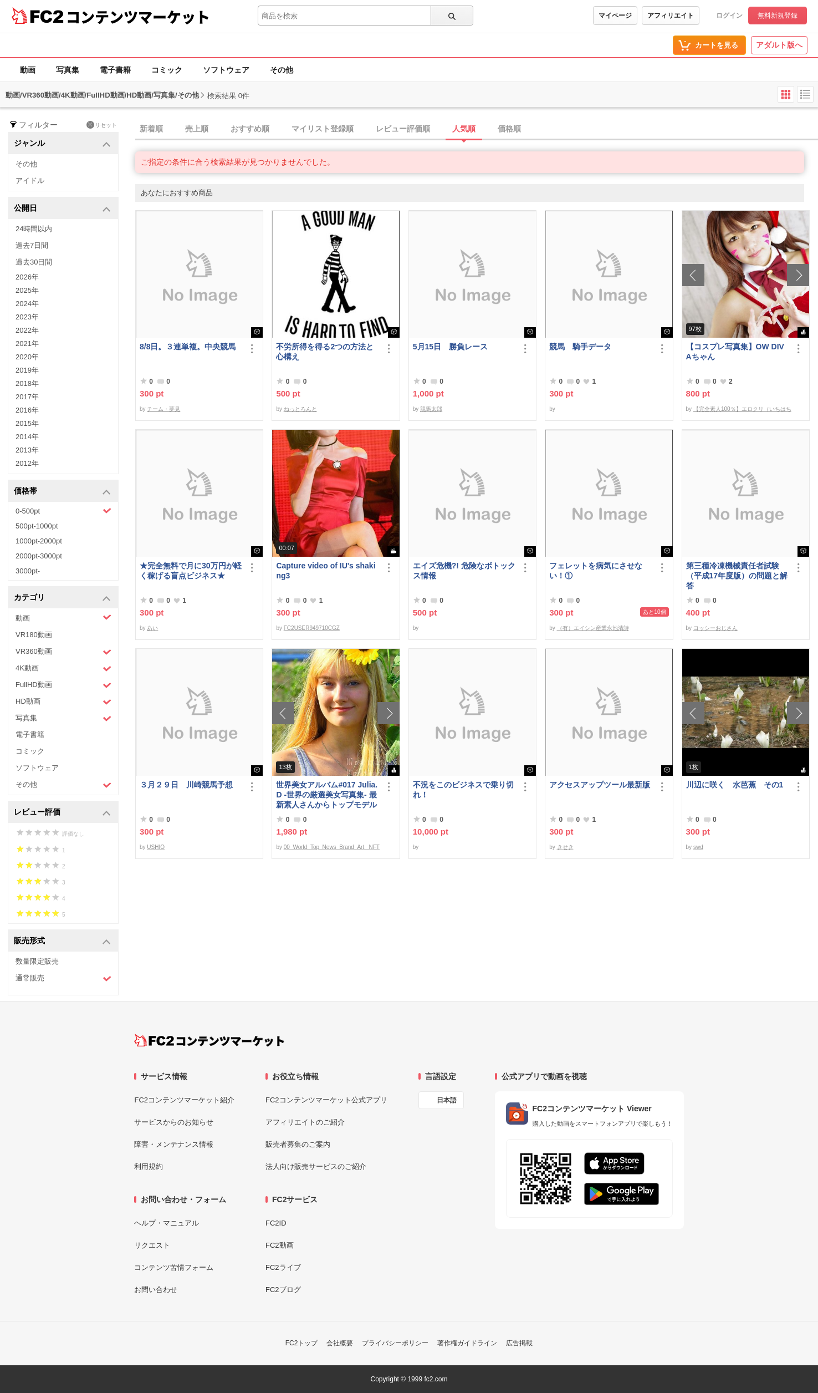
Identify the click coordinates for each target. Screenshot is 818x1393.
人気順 (464, 128)
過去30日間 (34, 262)
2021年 (27, 343)
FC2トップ (301, 1343)
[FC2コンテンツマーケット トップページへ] (209, 1040)
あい (152, 628)
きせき (565, 847)
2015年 (27, 423)
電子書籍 (115, 69)
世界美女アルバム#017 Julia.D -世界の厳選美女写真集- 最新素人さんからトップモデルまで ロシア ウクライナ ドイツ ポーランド (326, 795)
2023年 (27, 317)
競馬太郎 (431, 409)
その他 (281, 69)
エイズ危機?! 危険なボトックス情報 (464, 570)
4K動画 (63, 668)
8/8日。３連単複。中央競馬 (188, 346)
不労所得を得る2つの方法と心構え (325, 351)
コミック (166, 69)
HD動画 (63, 701)
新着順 (151, 128)
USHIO (156, 847)
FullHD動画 (63, 685)
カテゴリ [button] (62, 598)
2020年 (27, 357)
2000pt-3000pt (39, 556)
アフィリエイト (670, 15)
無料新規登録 (777, 15)
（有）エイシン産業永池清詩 (593, 628)
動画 (27, 69)
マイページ (615, 15)
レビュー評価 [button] (62, 812)
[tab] (476, 129)
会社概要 (339, 1343)
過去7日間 (32, 245)
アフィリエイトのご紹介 (305, 1122)
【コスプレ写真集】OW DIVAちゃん (735, 351)
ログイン (729, 15)
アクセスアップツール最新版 (599, 784)
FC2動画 (279, 1245)
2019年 (27, 370)
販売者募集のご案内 (297, 1144)
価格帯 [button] (62, 491)
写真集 (67, 69)
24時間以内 (34, 229)
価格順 (509, 128)
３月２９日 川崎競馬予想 (186, 784)
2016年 (27, 410)
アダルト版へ (779, 44)
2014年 (27, 437)
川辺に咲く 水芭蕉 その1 (735, 784)
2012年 (27, 463)
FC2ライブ (283, 1267)
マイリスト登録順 (323, 128)
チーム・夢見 (163, 409)
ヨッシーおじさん (715, 628)
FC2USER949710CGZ (312, 628)
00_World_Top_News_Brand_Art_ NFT (332, 847)
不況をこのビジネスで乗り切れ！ (463, 789)
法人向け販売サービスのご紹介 (315, 1166)
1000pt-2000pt (39, 541)
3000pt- (28, 571)
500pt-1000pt (37, 526)
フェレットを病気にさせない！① (595, 570)
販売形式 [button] (62, 941)
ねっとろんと (300, 409)
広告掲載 (519, 1343)
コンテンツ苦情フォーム (173, 1267)
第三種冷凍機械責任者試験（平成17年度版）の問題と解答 (737, 575)
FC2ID (276, 1223)
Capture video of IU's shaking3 (325, 570)
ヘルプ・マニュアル (166, 1223)
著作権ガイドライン (467, 1343)
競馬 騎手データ (580, 346)
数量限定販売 (37, 961)
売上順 (196, 128)
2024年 (27, 303)
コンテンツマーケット (138, 16)
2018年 (27, 383)
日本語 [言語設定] (447, 1100)
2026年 (27, 277)
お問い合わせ (155, 1289)
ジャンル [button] (62, 144)
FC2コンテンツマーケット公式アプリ (326, 1100)
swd (698, 847)
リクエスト (152, 1245)
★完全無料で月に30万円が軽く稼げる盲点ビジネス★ (191, 570)
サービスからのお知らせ (173, 1122)
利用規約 (148, 1166)
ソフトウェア (226, 69)
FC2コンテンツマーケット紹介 (184, 1100)
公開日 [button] (62, 209)
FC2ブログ (283, 1289)
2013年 (27, 450)
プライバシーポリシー (395, 1343)
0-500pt (63, 510)
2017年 (27, 397)
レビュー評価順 (403, 128)
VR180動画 (34, 635)
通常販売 (63, 978)
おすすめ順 (250, 128)
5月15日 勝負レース (450, 346)
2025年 (27, 290)
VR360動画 (63, 652)
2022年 (27, 330)
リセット (101, 125)
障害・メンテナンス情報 (173, 1144)
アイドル (30, 180)
